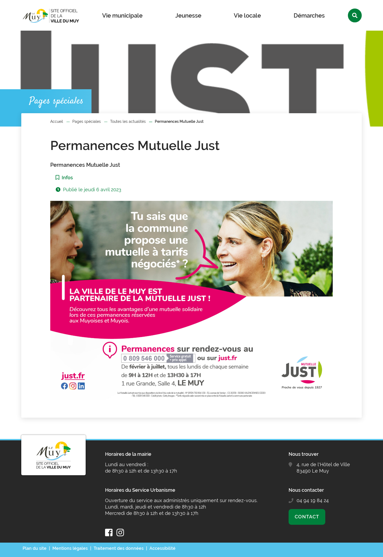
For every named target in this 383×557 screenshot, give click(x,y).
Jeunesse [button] (188, 15)
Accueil (56, 121)
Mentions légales (70, 548)
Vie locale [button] (247, 15)
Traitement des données (119, 548)
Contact (307, 516)
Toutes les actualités (128, 121)
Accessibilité (162, 548)
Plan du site (35, 548)
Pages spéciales (86, 121)
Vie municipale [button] (122, 15)
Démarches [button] (309, 15)
